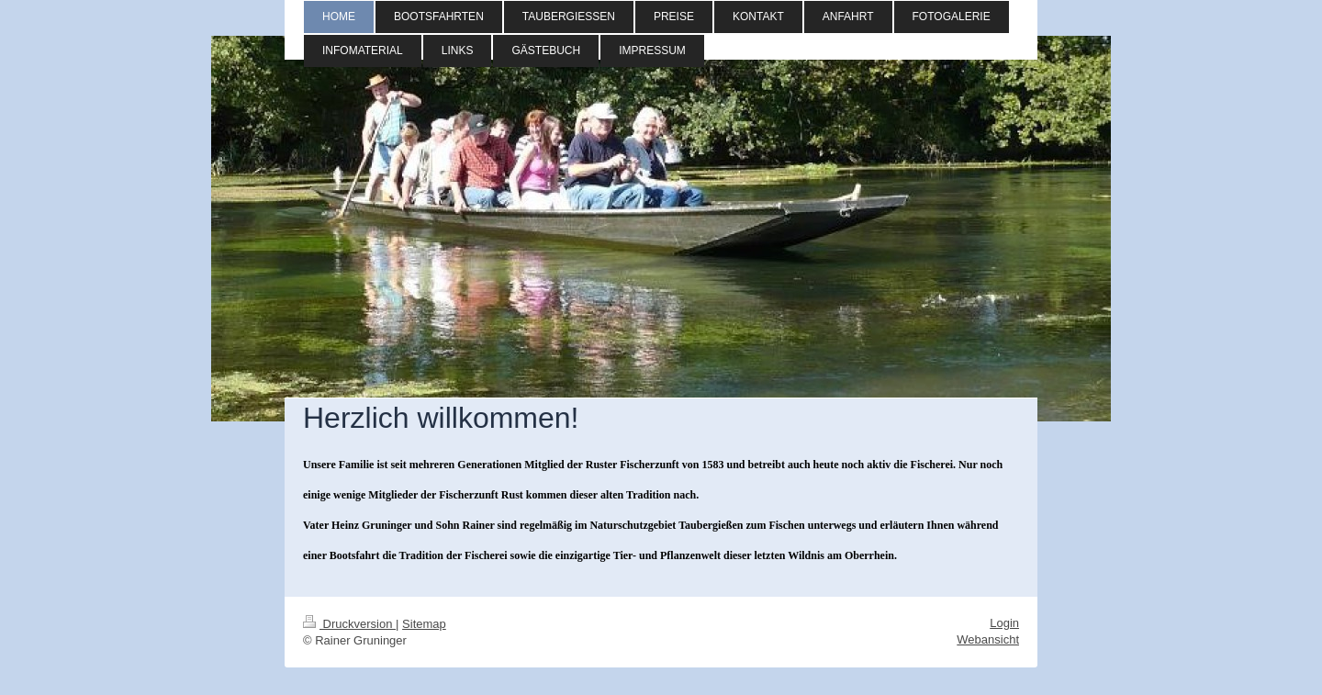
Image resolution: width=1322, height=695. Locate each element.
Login (1004, 623)
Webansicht (988, 639)
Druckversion (349, 624)
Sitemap (424, 624)
